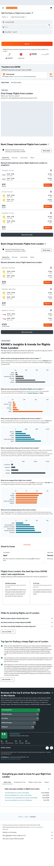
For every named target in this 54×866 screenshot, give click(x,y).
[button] (3, 8)
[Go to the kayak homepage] (11, 8)
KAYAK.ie (20, 816)
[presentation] (32, 13)
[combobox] (5, 17)
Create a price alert (18, 76)
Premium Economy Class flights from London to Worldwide (21, 798)
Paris (41, 393)
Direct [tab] (32, 157)
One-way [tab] (14, 157)
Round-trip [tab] (5, 157)
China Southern (14, 734)
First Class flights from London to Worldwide (17, 793)
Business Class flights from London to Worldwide (18, 795)
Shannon (35, 393)
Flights (26, 816)
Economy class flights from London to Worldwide (18, 800)
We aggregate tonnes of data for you (28, 835)
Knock (30, 393)
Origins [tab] (46, 782)
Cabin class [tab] (7, 782)
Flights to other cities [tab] (35, 782)
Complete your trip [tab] (19, 782)
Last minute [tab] (23, 157)
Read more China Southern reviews (11, 759)
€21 (2, 13)
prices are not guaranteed (36, 827)
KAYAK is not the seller (28, 832)
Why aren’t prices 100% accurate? (28, 839)
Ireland (44, 422)
